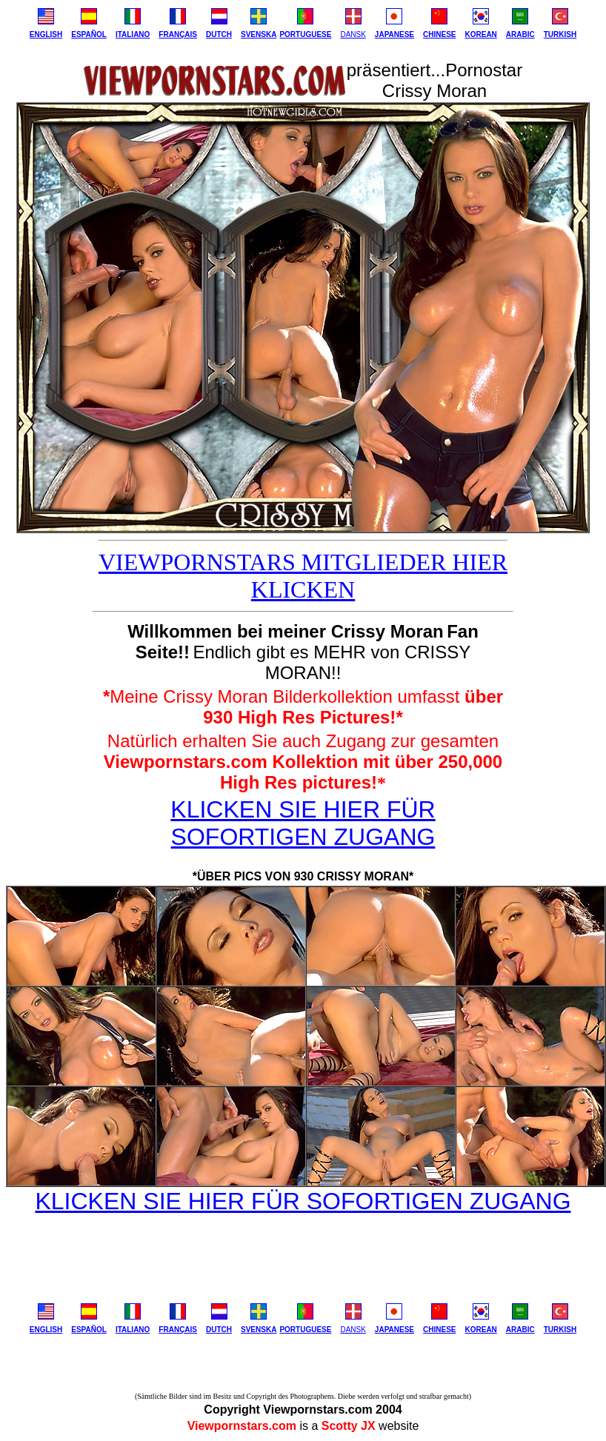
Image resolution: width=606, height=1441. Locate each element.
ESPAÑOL (89, 34)
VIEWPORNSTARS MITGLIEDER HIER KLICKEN (303, 576)
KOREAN (480, 34)
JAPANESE (394, 34)
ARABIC (520, 34)
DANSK (352, 34)
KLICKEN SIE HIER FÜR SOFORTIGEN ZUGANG (302, 823)
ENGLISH (46, 34)
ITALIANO (133, 34)
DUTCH (219, 34)
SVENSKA (258, 34)
